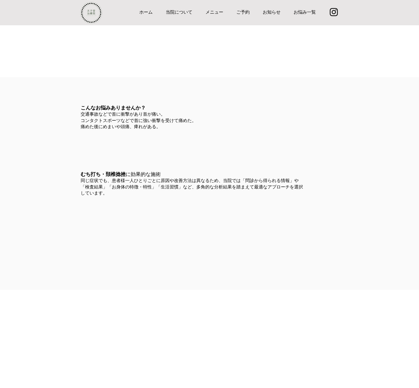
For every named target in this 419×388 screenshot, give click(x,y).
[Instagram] (333, 12)
